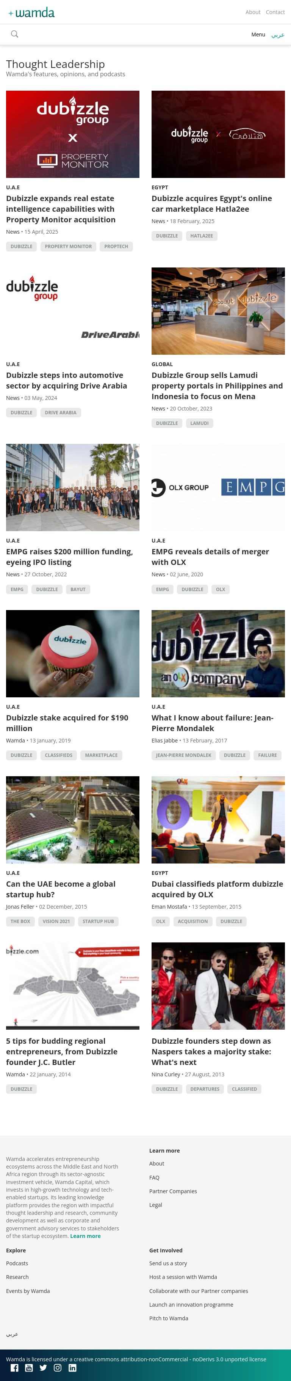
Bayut (78, 589)
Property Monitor (68, 246)
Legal (155, 1204)
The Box (20, 921)
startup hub (98, 921)
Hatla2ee (202, 236)
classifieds (59, 755)
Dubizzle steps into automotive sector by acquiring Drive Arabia (66, 380)
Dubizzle (21, 246)
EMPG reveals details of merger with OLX (210, 556)
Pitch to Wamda (168, 1318)
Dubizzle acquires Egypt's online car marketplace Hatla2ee (212, 203)
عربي (278, 34)
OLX (220, 589)
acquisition (193, 921)
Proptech (116, 246)
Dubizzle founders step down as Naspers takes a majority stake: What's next (211, 1051)
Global (162, 364)
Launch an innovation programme (191, 1304)
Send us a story (168, 1263)
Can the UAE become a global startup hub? (61, 889)
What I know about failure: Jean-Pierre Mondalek (213, 723)
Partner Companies (173, 1191)
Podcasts (17, 1263)
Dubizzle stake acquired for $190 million (67, 723)
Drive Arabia (61, 412)
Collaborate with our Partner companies (198, 1290)
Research (17, 1276)
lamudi (200, 423)
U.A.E (13, 187)
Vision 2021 (56, 921)
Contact (275, 12)
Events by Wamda (28, 1290)
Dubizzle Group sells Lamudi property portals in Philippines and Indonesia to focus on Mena (217, 385)
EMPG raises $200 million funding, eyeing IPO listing (69, 556)
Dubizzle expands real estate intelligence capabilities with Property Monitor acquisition (61, 209)
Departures (205, 1089)
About (253, 12)
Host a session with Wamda (183, 1276)
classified (244, 1089)
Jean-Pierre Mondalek (183, 755)
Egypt (160, 187)
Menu (258, 34)
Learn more (85, 1235)
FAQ (154, 1177)
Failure (267, 755)
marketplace (101, 755)
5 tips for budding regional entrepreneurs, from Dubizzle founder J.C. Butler (61, 1051)
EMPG (17, 589)
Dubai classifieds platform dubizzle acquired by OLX (217, 889)
